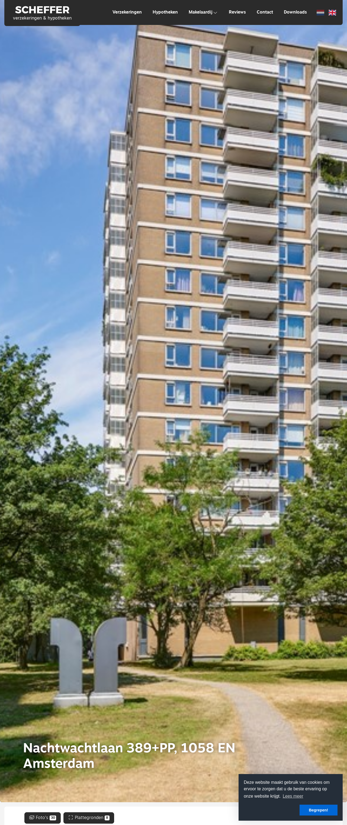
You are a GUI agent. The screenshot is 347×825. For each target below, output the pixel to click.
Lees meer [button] (293, 796)
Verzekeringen (127, 12)
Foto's (42, 817)
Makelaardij (203, 12)
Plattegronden (89, 817)
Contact (265, 12)
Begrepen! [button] (318, 810)
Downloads (295, 12)
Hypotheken (165, 12)
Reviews (237, 12)
